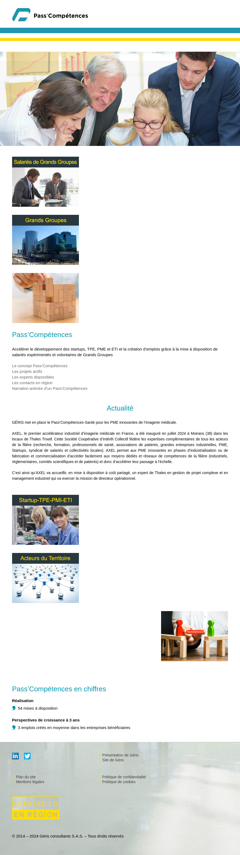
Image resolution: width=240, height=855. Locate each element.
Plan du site (26, 777)
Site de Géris (113, 760)
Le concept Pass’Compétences (40, 365)
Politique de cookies (119, 782)
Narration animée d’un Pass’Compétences (50, 388)
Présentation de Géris (120, 755)
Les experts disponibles (33, 377)
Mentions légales (30, 782)
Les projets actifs (27, 371)
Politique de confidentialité (124, 777)
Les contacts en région (32, 382)
